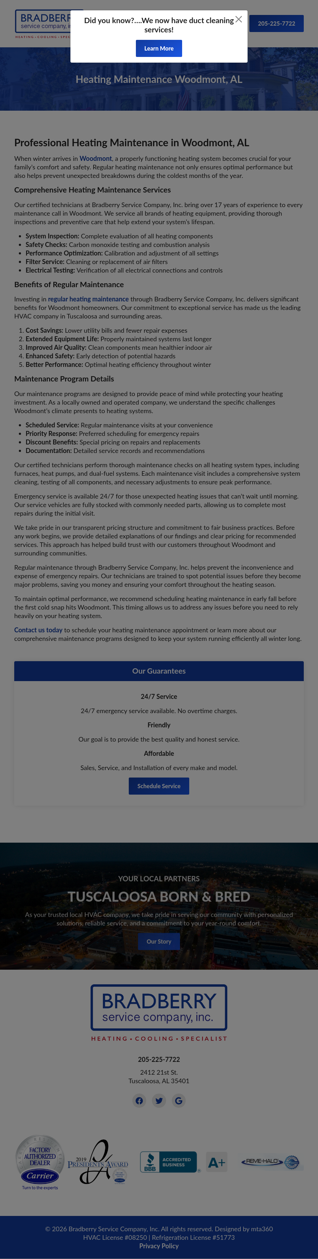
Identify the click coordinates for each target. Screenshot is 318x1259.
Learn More (159, 48)
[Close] (239, 19)
